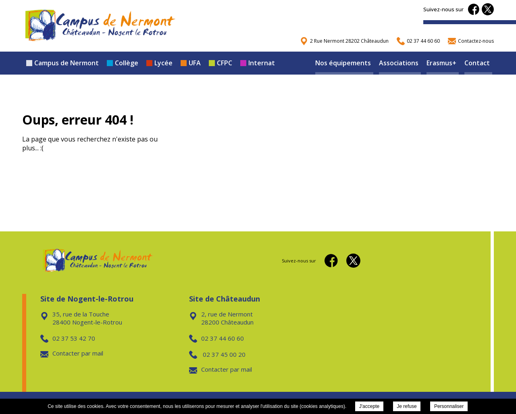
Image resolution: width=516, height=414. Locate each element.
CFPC (220, 62)
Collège (122, 62)
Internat (257, 62)
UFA (191, 62)
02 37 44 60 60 (216, 338)
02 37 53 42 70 (67, 338)
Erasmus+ (441, 62)
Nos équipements (343, 62)
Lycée (159, 62)
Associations (398, 62)
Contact (477, 62)
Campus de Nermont (62, 62)
